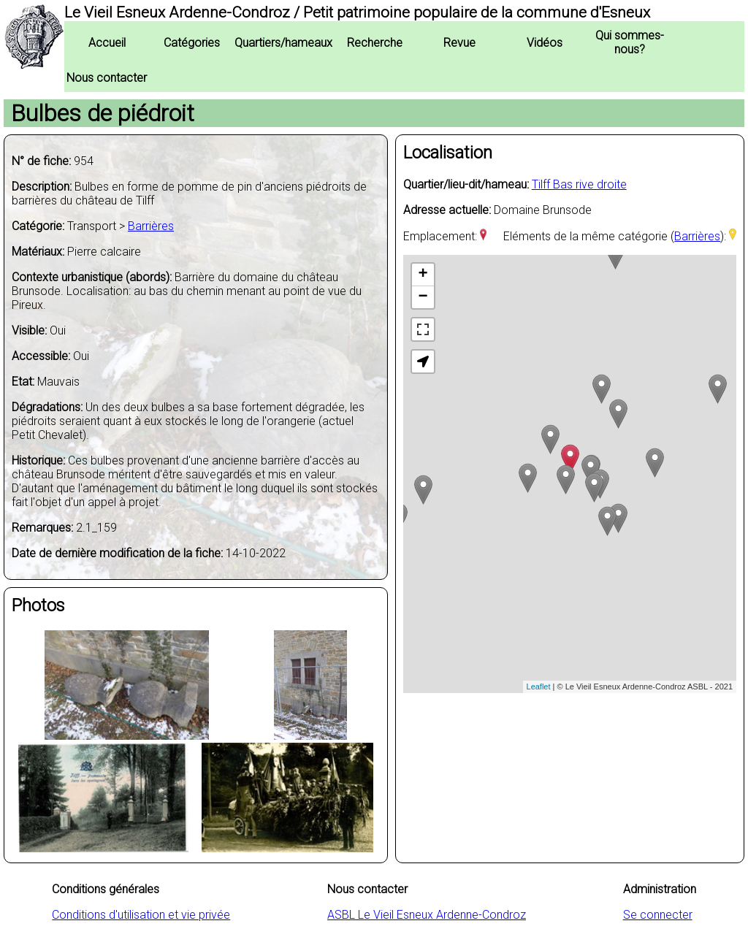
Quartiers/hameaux (283, 43)
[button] (423, 361)
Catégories (192, 43)
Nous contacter (106, 78)
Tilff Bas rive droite (579, 184)
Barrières (151, 226)
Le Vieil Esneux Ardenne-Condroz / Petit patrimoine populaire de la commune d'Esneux (357, 12)
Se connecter (657, 915)
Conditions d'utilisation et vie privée (141, 915)
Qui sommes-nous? (629, 42)
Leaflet (539, 686)
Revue (459, 43)
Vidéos (544, 43)
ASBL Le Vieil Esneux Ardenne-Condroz (426, 915)
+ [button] (423, 275)
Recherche (374, 43)
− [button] (423, 297)
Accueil (107, 43)
